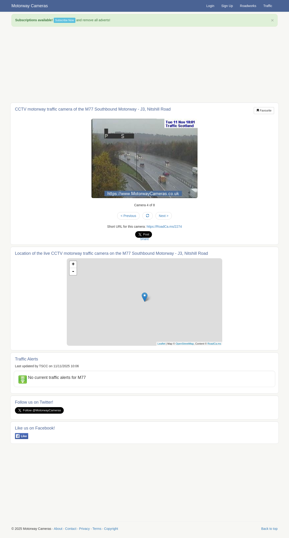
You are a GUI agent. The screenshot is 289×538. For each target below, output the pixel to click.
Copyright (111, 529)
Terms (96, 529)
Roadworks (248, 6)
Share (144, 239)
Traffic (267, 6)
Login (210, 6)
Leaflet (161, 343)
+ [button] (73, 264)
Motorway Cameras (29, 5)
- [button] (73, 271)
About (58, 529)
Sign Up (227, 6)
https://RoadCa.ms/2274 (164, 226)
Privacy (84, 529)
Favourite (263, 110)
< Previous (128, 216)
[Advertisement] (144, 64)
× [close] (272, 20)
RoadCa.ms (214, 343)
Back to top (269, 529)
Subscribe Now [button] (64, 20)
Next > (164, 216)
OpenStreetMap (185, 343)
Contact (70, 529)
